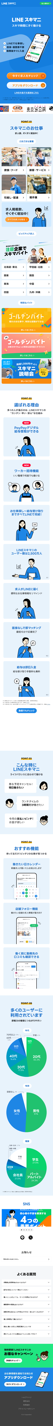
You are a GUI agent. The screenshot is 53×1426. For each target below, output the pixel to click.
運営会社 (26, 1401)
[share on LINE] (22, 1239)
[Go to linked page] (26, 1218)
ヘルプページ (26, 1397)
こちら (24, 99)
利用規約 (26, 1405)
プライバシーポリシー (26, 1409)
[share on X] (31, 1239)
